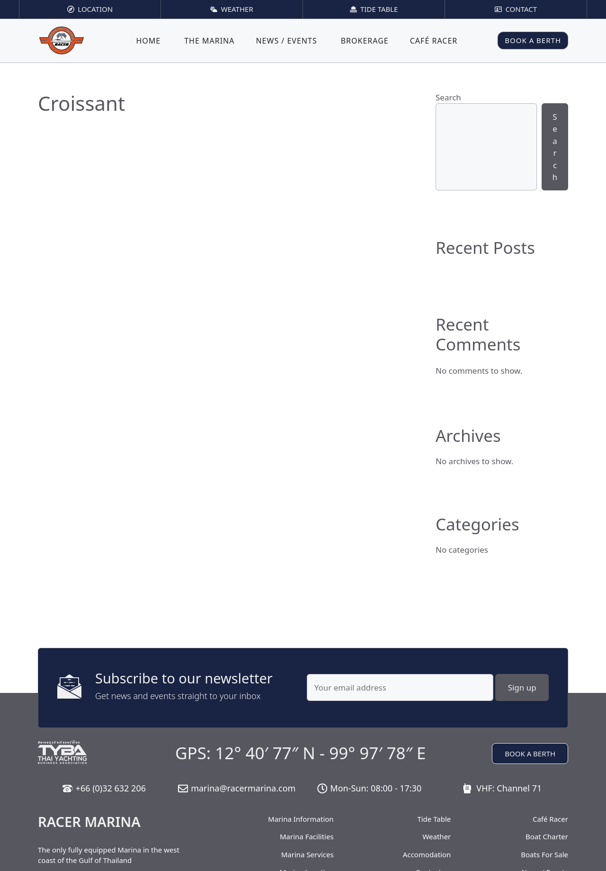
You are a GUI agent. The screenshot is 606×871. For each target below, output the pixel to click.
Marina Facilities (307, 836)
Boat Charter (547, 836)
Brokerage (365, 41)
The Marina (209, 41)
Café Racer (434, 41)
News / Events (286, 41)
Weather (436, 836)
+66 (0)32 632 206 (111, 788)
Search (448, 97)
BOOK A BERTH (533, 40)
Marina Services (307, 854)
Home (148, 41)
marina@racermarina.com (243, 788)
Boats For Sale (544, 854)
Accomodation (427, 854)
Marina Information (301, 819)
